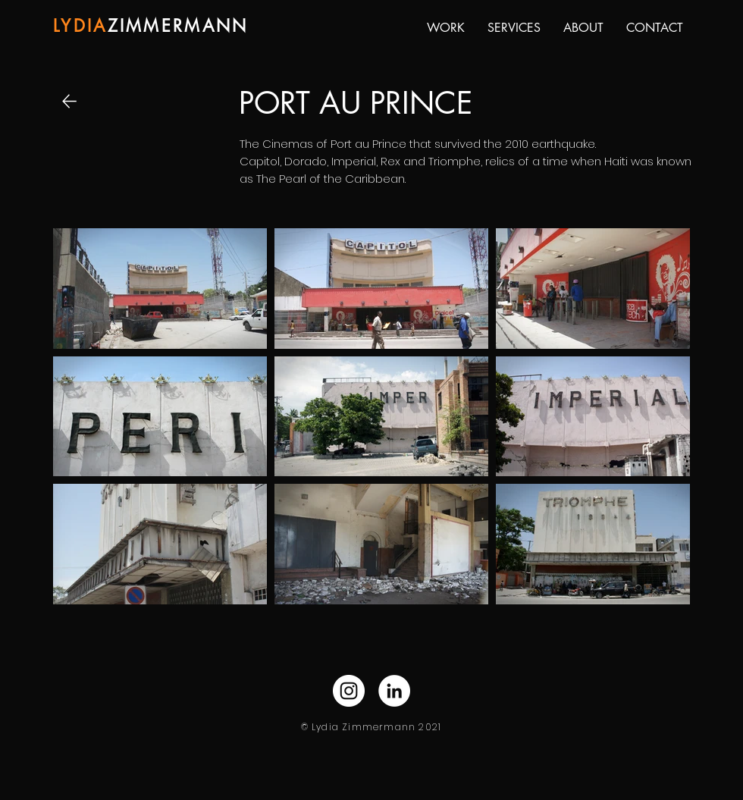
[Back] (71, 101)
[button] (445, 28)
